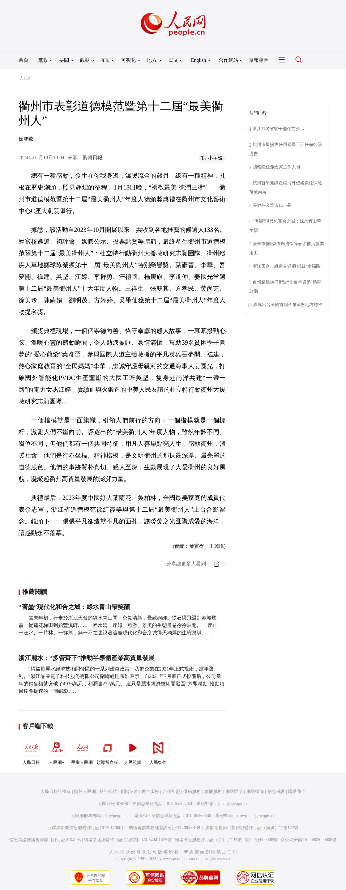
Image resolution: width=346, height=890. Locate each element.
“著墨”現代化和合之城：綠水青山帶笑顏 (74, 606)
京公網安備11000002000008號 (308, 839)
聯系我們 (296, 791)
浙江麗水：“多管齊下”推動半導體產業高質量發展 (87, 657)
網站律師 (255, 791)
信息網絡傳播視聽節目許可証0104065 (45, 839)
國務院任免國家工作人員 (276, 167)
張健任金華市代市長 (272, 205)
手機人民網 (82, 751)
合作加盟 (171, 791)
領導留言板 (107, 751)
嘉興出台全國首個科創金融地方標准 (288, 304)
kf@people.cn (117, 815)
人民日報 (31, 751)
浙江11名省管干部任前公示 (278, 128)
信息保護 (276, 791)
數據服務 (213, 791)
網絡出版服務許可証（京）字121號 (208, 839)
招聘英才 (129, 791)
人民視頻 (132, 751)
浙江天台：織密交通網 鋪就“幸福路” (288, 266)
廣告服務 (150, 791)
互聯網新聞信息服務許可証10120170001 (85, 827)
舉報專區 (259, 60)
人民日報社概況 (56, 791)
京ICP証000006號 (261, 839)
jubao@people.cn (233, 803)
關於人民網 (85, 791)
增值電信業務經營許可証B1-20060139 (164, 827)
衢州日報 (92, 157)
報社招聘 (108, 791)
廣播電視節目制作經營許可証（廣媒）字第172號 (251, 827)
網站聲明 (234, 791)
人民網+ (56, 751)
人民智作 (158, 751)
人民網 (25, 78)
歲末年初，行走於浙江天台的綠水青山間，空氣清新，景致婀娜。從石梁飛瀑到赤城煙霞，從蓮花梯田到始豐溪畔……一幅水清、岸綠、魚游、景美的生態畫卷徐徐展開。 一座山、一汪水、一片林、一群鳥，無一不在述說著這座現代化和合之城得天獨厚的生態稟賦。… (121, 625)
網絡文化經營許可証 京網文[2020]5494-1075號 (128, 839)
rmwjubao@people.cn (256, 815)
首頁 (23, 60)
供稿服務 (192, 791)
